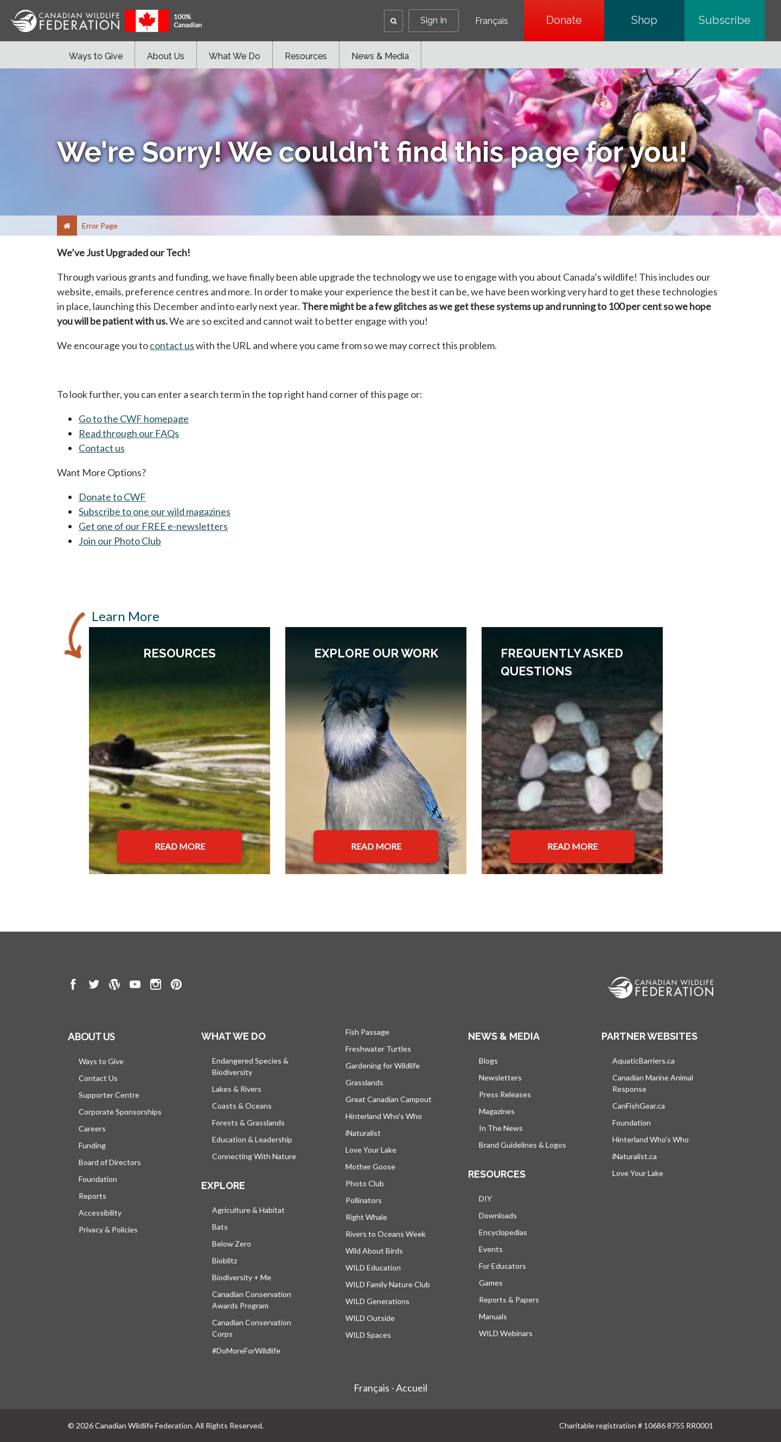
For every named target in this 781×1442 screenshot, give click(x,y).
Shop (657, 20)
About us (91, 1036)
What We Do (234, 56)
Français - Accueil (390, 1388)
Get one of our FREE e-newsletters (153, 526)
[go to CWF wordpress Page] (114, 986)
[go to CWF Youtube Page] (135, 986)
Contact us (102, 448)
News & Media (380, 56)
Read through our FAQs (129, 433)
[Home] (67, 226)
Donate (575, 20)
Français (491, 21)
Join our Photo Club (120, 541)
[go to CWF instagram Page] (155, 986)
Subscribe (732, 20)
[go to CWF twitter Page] (93, 986)
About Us (165, 56)
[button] (393, 21)
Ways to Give (96, 56)
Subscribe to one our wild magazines (155, 511)
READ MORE (180, 846)
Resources (306, 56)
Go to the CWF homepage (134, 419)
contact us (172, 345)
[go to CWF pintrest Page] (176, 986)
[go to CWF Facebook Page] (73, 986)
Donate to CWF (112, 497)
